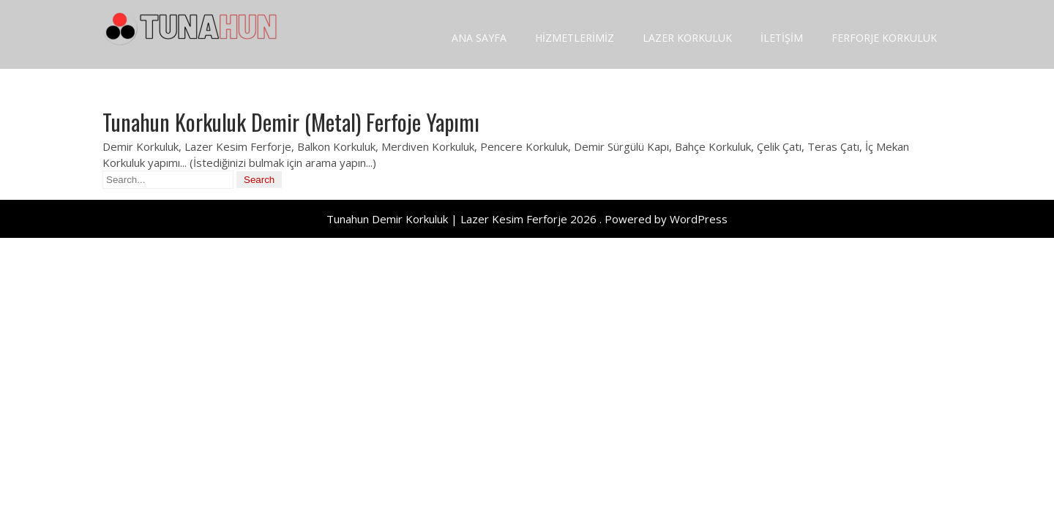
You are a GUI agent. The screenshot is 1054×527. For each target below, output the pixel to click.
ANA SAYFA (479, 38)
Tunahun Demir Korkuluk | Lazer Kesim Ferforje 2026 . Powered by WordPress (527, 219)
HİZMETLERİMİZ (574, 38)
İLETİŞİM (781, 38)
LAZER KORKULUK (687, 38)
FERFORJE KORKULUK (884, 38)
